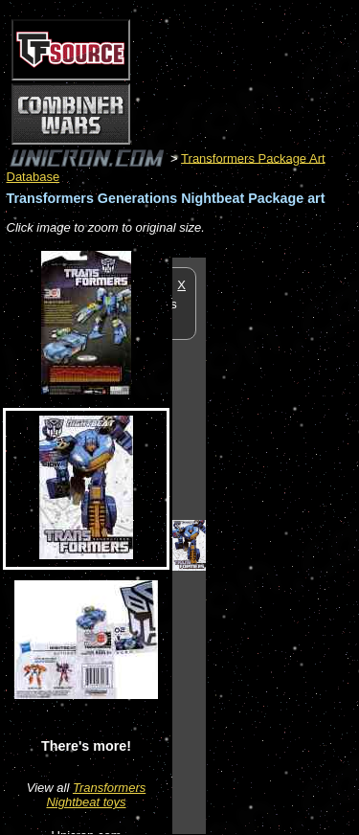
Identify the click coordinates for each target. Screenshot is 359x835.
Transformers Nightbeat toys (96, 794)
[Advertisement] (282, 545)
